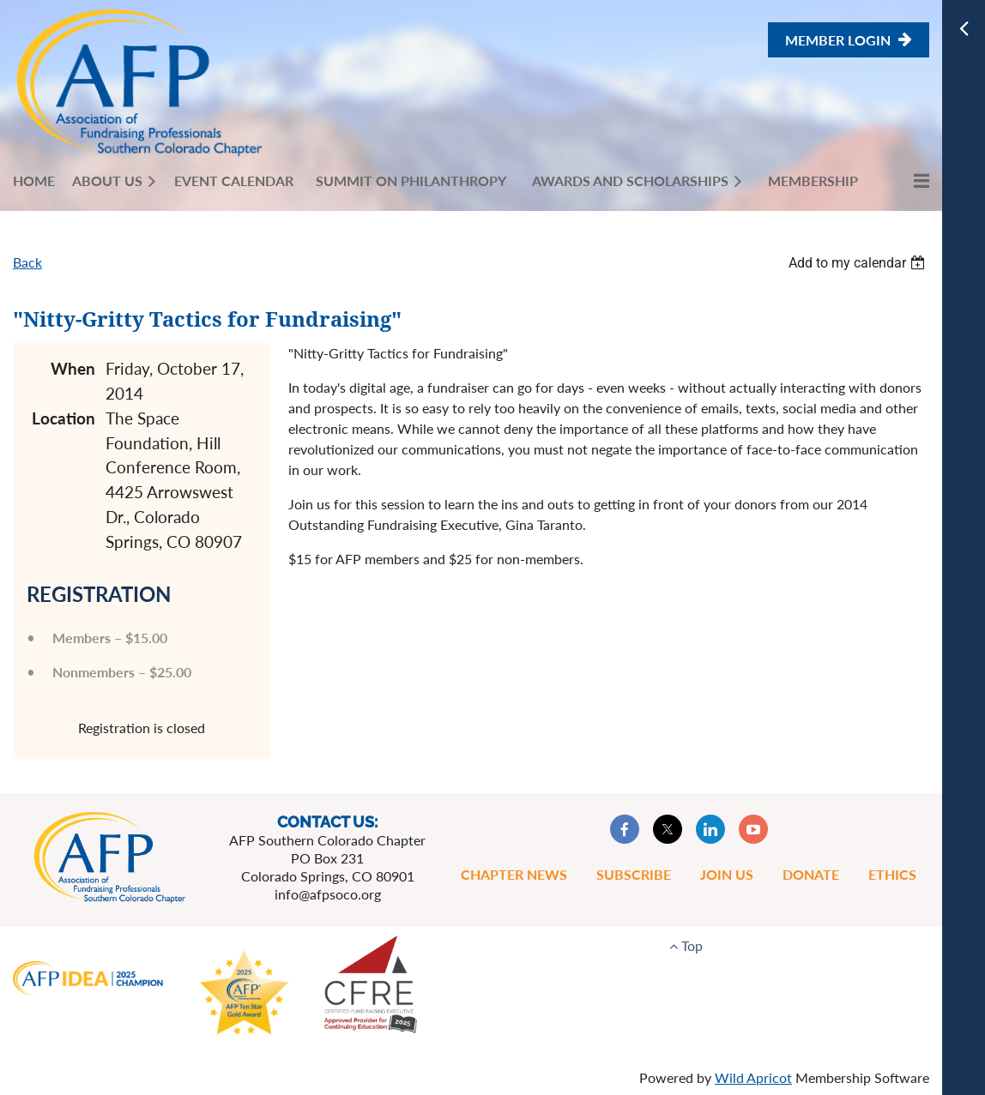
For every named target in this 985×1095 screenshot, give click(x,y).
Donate (811, 874)
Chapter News (514, 874)
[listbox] (859, 263)
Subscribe (633, 874)
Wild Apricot (753, 1077)
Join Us (726, 874)
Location (63, 418)
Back (27, 262)
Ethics (892, 874)
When (73, 368)
